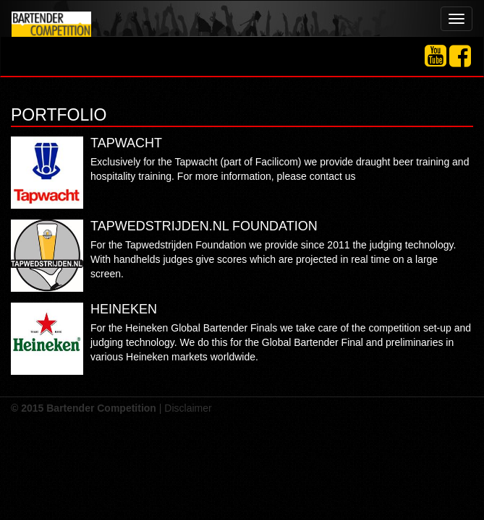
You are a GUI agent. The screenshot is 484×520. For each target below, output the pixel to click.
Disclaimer (187, 408)
